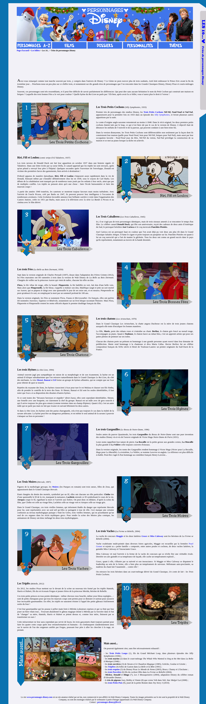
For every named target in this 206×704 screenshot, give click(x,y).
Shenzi (40, 380)
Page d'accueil (23, 50)
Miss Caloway (156, 536)
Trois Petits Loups (118, 653)
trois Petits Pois (115, 683)
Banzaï (47, 380)
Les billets (35, 50)
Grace (144, 536)
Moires (55, 486)
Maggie (119, 536)
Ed (54, 380)
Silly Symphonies (162, 114)
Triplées (112, 666)
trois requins (114, 669)
